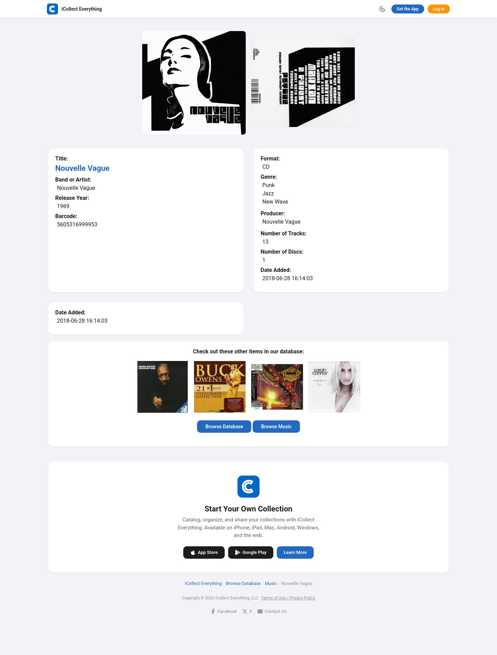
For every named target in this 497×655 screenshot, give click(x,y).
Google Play (251, 552)
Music (271, 583)
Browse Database (224, 426)
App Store (203, 552)
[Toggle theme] (382, 8)
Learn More (295, 552)
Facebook (224, 611)
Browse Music (276, 426)
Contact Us (271, 611)
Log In (439, 9)
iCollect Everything (203, 583)
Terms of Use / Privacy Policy (288, 598)
